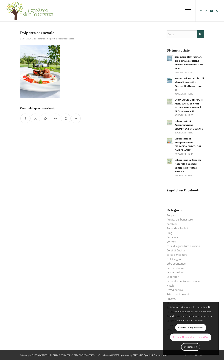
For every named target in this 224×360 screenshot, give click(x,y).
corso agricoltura (177, 254)
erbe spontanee (176, 263)
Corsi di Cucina (176, 250)
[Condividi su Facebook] (25, 118)
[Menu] (186, 11)
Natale (170, 285)
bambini (172, 224)
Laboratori (173, 276)
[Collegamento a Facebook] (201, 10)
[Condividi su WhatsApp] (45, 118)
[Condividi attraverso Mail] (55, 118)
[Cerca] (185, 34)
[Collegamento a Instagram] (206, 10)
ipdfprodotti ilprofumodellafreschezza (55, 38)
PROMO (171, 298)
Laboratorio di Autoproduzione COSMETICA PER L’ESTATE (189, 124)
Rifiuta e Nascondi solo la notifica (191, 337)
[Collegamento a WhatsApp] (217, 10)
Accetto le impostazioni (190, 327)
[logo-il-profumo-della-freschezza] (29, 11)
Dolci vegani (174, 259)
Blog (169, 233)
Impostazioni (191, 346)
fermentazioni (175, 272)
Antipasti (172, 215)
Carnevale (173, 237)
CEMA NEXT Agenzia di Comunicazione (150, 355)
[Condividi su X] (35, 118)
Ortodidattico (175, 290)
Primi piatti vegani (178, 294)
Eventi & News (175, 268)
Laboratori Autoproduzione (183, 281)
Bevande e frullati (177, 228)
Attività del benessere (180, 219)
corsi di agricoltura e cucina (183, 246)
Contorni (172, 241)
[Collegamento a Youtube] (211, 10)
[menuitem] (186, 11)
